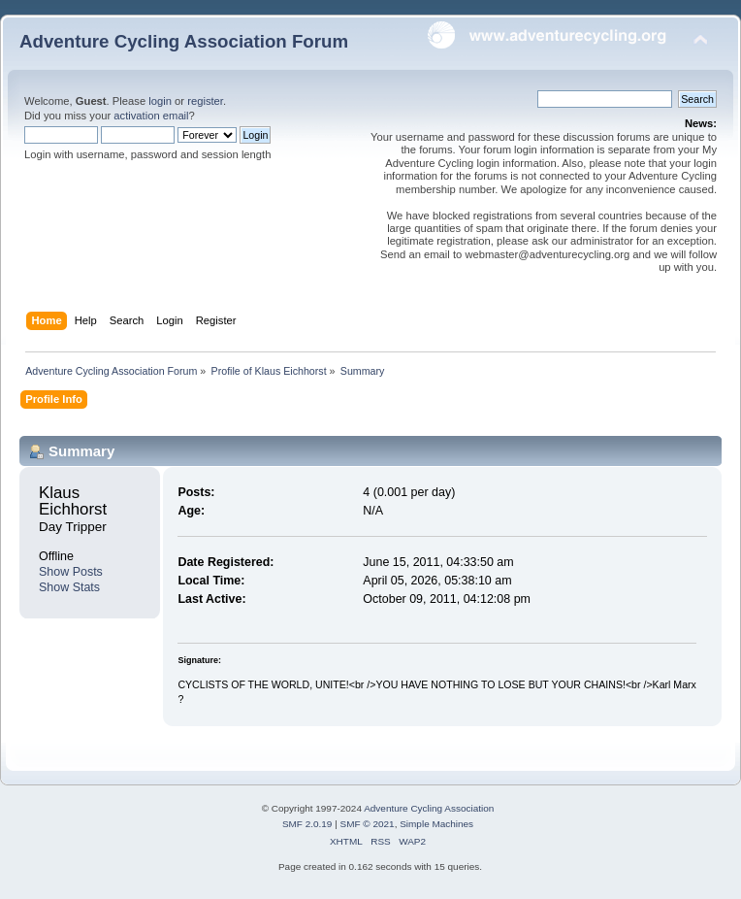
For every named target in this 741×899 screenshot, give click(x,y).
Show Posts (71, 572)
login (160, 101)
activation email (150, 115)
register (205, 101)
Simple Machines (436, 823)
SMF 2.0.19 (307, 823)
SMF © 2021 (367, 823)
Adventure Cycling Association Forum (183, 41)
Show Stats (69, 587)
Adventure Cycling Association (429, 808)
